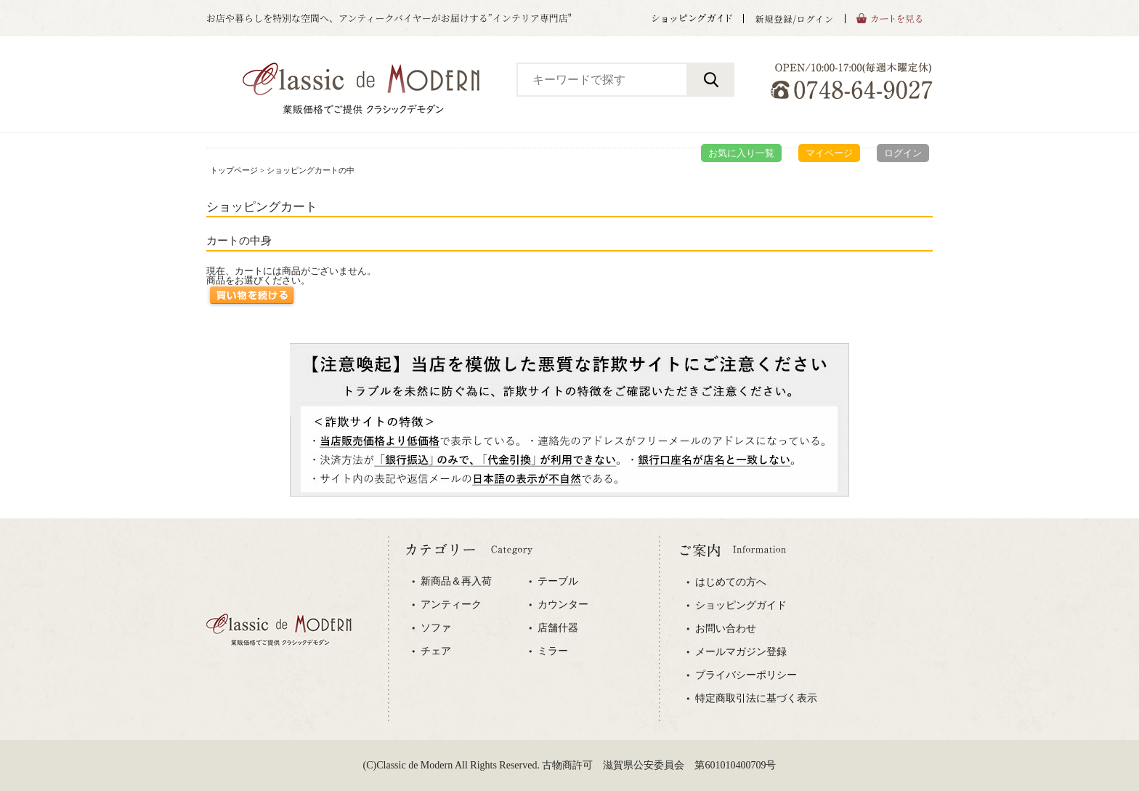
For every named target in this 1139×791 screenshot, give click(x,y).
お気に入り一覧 (741, 153)
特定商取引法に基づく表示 (756, 699)
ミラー (553, 651)
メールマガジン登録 (741, 652)
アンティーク (451, 605)
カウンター (563, 605)
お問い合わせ (725, 629)
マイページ (829, 153)
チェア (436, 651)
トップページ (234, 170)
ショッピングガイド (741, 606)
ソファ (436, 628)
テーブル (558, 582)
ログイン (903, 153)
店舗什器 (558, 628)
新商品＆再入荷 (456, 582)
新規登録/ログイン (794, 18)
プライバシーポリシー (746, 675)
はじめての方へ (730, 582)
